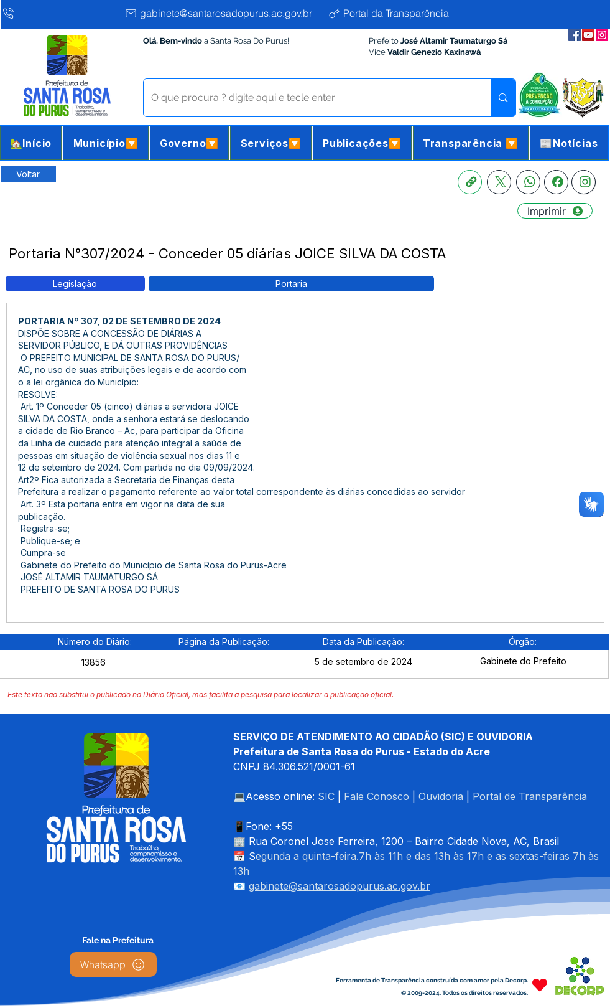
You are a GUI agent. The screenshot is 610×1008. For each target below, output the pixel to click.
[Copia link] (470, 182)
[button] (105, 143)
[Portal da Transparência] (398, 13)
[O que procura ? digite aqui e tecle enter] (308, 97)
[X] (499, 182)
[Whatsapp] (528, 182)
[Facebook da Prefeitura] (574, 35)
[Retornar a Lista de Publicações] (28, 174)
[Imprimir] (555, 211)
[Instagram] (583, 182)
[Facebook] (556, 182)
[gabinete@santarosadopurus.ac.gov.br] (223, 13)
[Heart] (540, 984)
